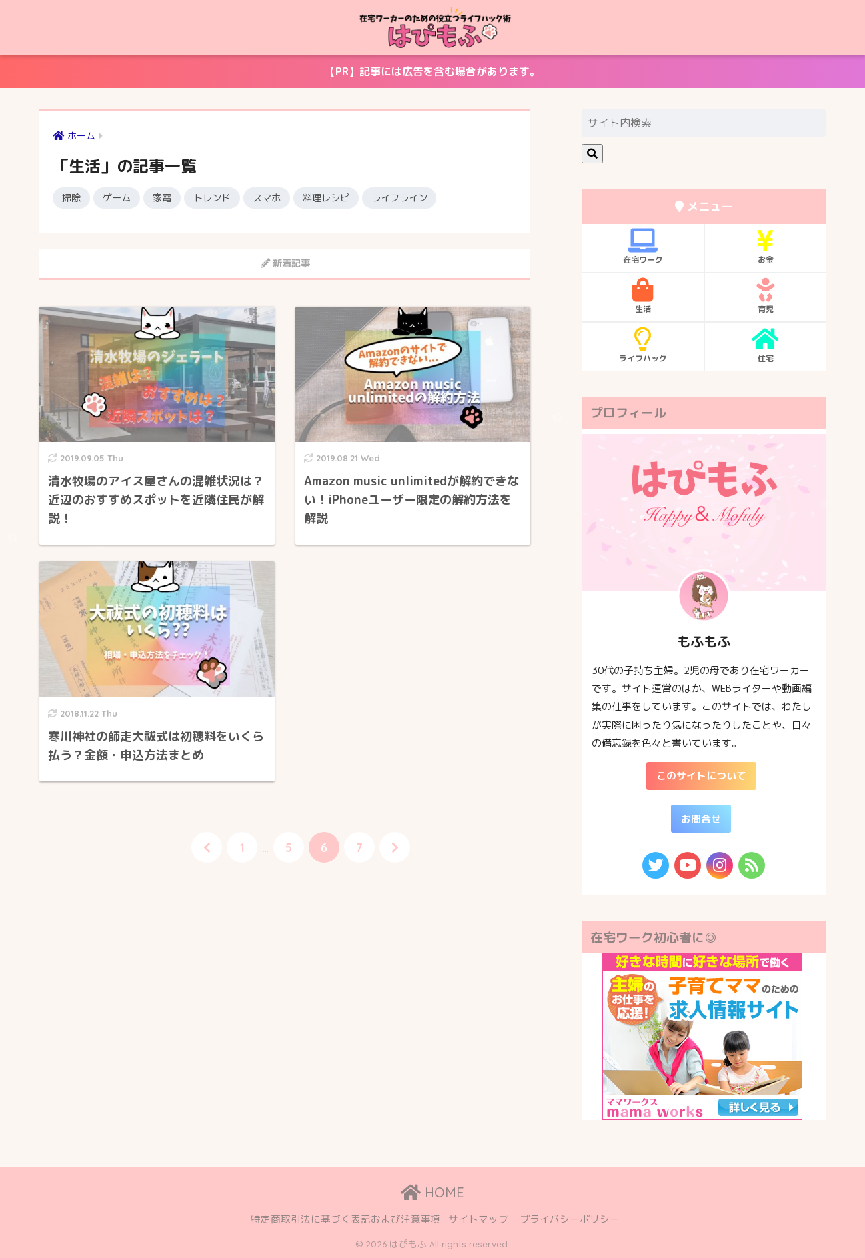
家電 (162, 198)
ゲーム (117, 198)
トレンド (212, 198)
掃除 (71, 198)
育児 (765, 296)
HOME (432, 1192)
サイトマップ (478, 1219)
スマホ (267, 198)
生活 (642, 296)
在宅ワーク (642, 247)
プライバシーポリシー (570, 1219)
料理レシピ (326, 198)
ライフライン (399, 198)
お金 (765, 247)
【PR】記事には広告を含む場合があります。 (273, 76)
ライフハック (642, 345)
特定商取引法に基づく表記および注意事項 (345, 1219)
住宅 (765, 345)
